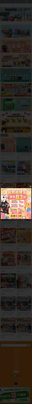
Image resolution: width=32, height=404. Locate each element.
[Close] (30, 186)
